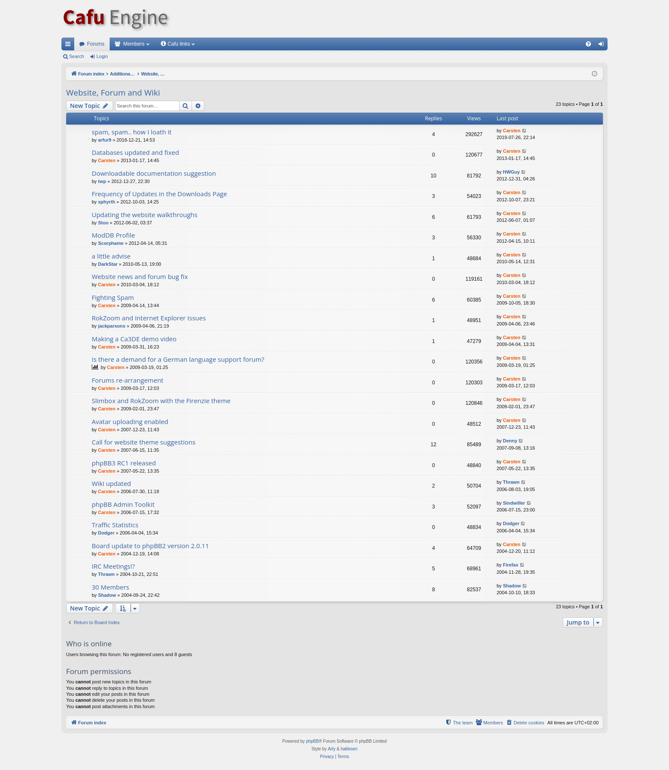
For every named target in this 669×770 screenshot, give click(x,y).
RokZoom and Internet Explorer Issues (149, 318)
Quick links (69, 45)
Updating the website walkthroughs (145, 214)
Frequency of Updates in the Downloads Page (159, 193)
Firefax (510, 564)
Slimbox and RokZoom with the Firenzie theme (161, 400)
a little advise (111, 256)
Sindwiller (514, 503)
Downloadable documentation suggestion (154, 173)
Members (134, 44)
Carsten (512, 130)
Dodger (106, 532)
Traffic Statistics (115, 524)
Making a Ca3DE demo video (134, 338)
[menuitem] (588, 44)
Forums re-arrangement (127, 380)
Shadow (107, 595)
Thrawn (511, 482)
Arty (331, 749)
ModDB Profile (113, 235)
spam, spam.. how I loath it (132, 132)
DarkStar (108, 264)
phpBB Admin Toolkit (123, 504)
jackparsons (111, 325)
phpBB (312, 741)
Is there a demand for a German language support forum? (178, 359)
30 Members (110, 587)
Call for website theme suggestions (143, 442)
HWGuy (511, 171)
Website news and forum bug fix (140, 276)
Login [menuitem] (603, 45)
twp (102, 181)
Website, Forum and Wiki (113, 92)
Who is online (89, 643)
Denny (510, 440)
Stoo (103, 222)
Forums (96, 44)
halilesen (348, 749)
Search (76, 56)
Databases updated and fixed (135, 152)
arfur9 (104, 139)
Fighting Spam (113, 297)
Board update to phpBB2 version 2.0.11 (150, 545)
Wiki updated (111, 483)
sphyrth (106, 201)
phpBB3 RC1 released (124, 463)
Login (102, 56)
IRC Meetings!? (113, 566)
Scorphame (111, 243)
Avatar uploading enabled (130, 421)
